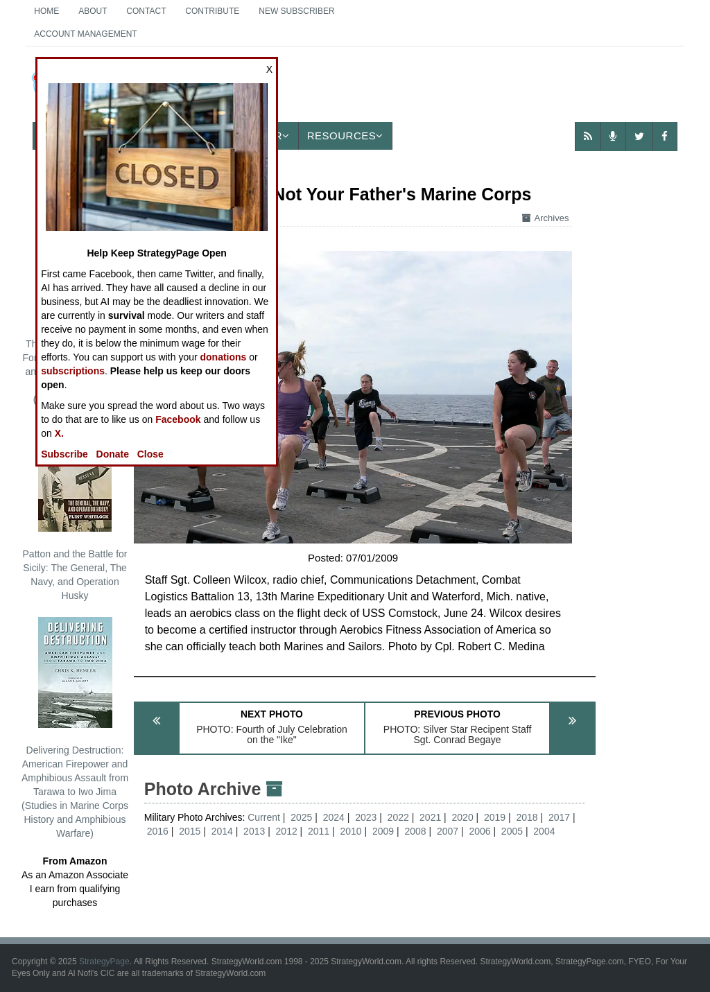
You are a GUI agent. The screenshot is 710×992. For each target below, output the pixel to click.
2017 (559, 817)
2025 (301, 817)
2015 (189, 831)
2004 (544, 831)
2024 (334, 817)
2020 (463, 817)
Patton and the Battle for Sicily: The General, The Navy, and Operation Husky (75, 511)
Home (46, 11)
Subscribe (64, 454)
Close (150, 454)
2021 (430, 817)
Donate (112, 454)
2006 (479, 831)
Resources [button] (345, 135)
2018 (526, 817)
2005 (512, 831)
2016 (157, 831)
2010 (351, 831)
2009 (383, 831)
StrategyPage (104, 961)
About (92, 11)
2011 (318, 831)
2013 (254, 831)
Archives (545, 218)
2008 (415, 831)
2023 (365, 817)
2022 (398, 817)
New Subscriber (296, 11)
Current (265, 817)
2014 (222, 831)
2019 (494, 817)
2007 (447, 831)
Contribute (212, 11)
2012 (286, 831)
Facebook (177, 419)
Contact (146, 11)
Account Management (85, 34)
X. (59, 433)
